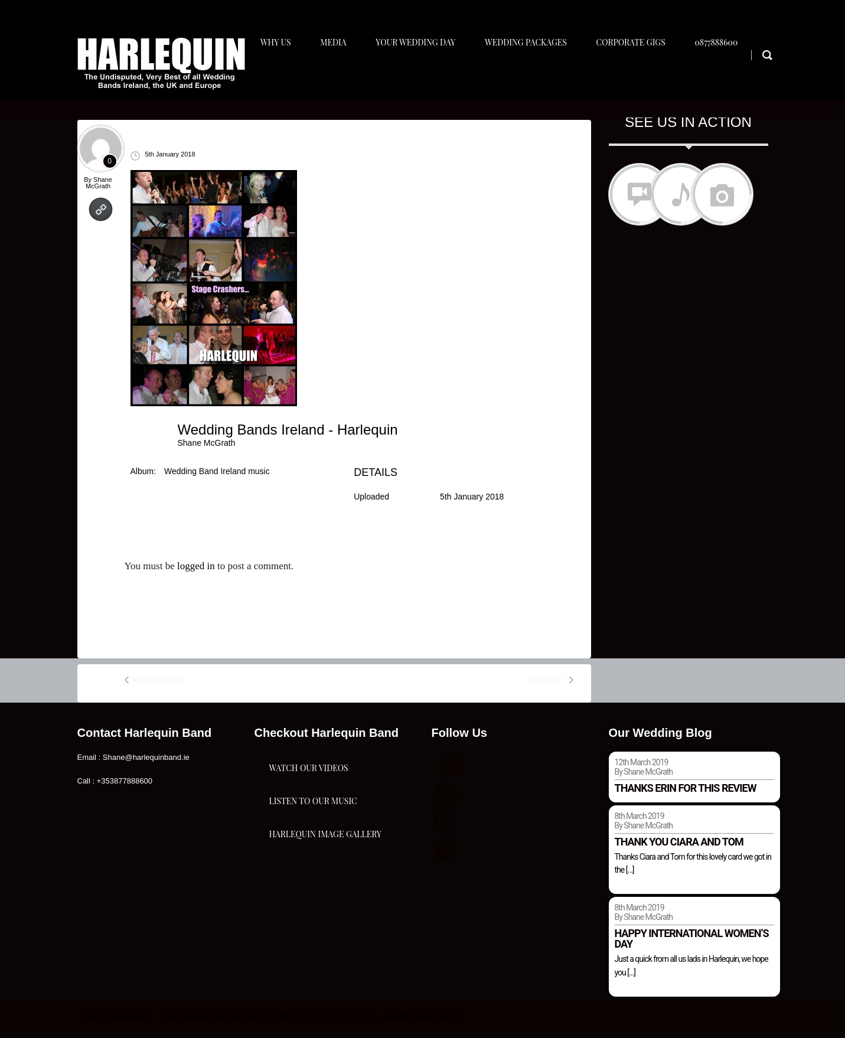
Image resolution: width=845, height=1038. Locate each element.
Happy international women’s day (692, 943)
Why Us (276, 74)
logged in (196, 571)
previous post (160, 684)
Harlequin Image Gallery (325, 903)
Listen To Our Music (313, 844)
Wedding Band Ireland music (217, 476)
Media (337, 74)
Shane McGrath (99, 187)
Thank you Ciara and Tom (679, 846)
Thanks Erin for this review (685, 792)
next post (546, 684)
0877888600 (729, 74)
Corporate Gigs (641, 74)
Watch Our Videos (308, 785)
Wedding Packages (533, 74)
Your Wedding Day (421, 74)
